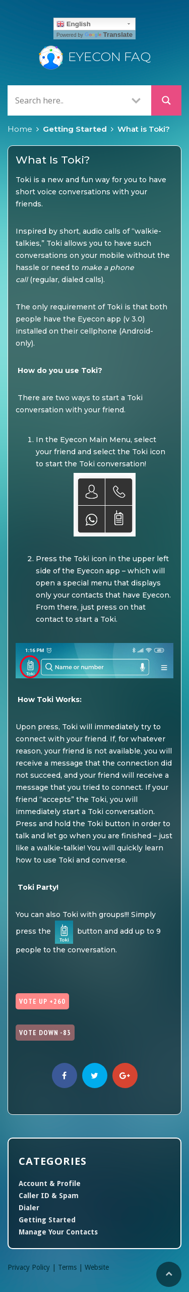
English (73, 24)
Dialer (29, 1208)
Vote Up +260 (42, 1001)
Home (20, 129)
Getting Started (75, 129)
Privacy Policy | (33, 1267)
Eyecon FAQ (95, 56)
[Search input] (66, 100)
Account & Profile (50, 1183)
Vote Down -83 (45, 1032)
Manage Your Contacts (58, 1232)
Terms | (71, 1267)
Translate (109, 34)
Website (97, 1267)
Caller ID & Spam (49, 1196)
